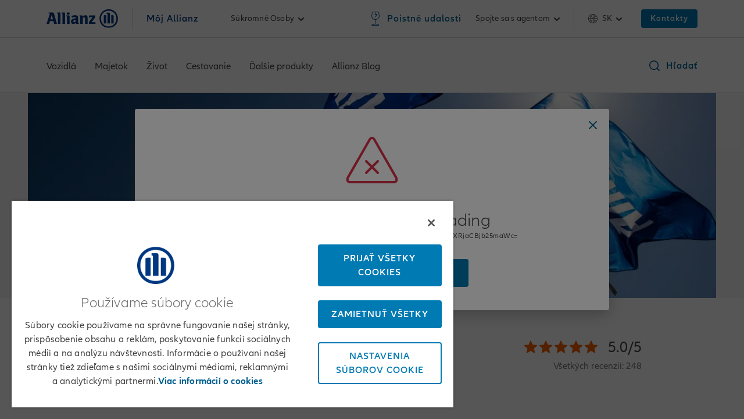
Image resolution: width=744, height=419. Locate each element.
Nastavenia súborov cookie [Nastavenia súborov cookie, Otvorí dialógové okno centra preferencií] (371, 359)
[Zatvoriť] (421, 219)
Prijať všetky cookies (371, 261)
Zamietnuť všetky (371, 310)
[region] (227, 302)
